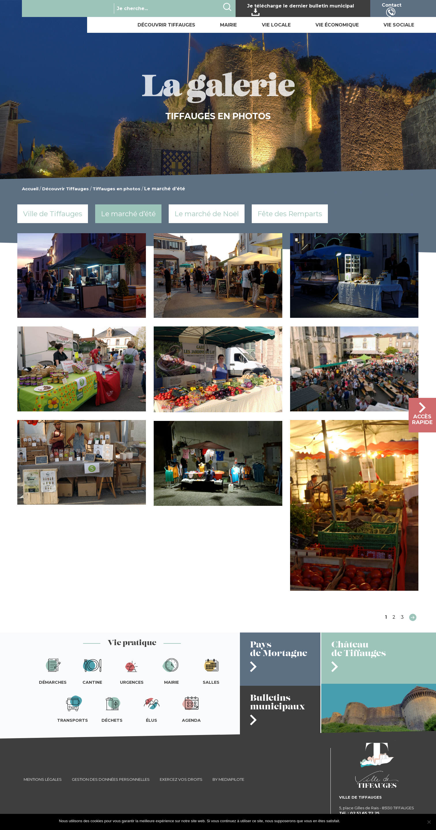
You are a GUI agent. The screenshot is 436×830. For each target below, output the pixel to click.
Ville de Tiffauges (52, 214)
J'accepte (351, 821)
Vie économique (337, 25)
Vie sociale (399, 25)
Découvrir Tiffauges (166, 25)
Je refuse (369, 821)
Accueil (30, 188)
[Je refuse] (429, 822)
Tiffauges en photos (116, 188)
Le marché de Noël (206, 214)
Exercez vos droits (181, 779)
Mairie (228, 25)
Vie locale (276, 25)
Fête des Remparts (290, 214)
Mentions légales (43, 779)
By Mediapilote (228, 779)
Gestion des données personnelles (111, 779)
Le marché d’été (128, 214)
